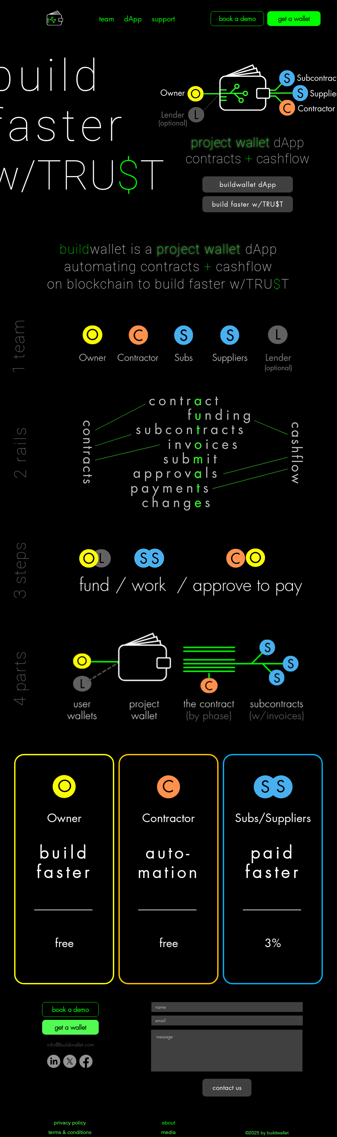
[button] (106, 19)
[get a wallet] (294, 18)
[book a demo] (70, 1009)
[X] (69, 1061)
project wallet (230, 142)
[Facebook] (85, 1061)
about (168, 1123)
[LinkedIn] (53, 1061)
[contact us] (226, 1088)
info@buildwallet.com (70, 1044)
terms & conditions (69, 1132)
